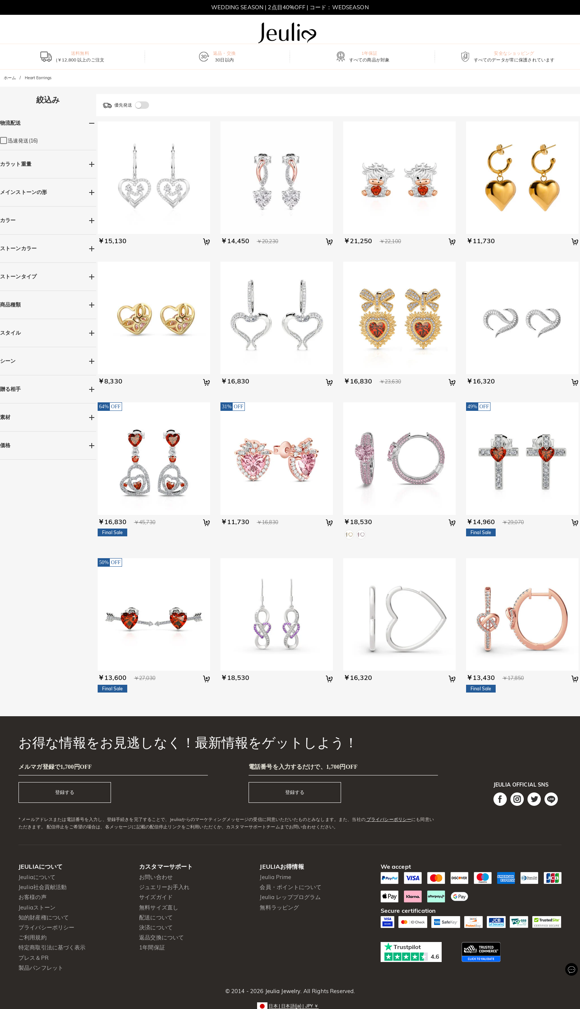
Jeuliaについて (36, 877)
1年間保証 (152, 947)
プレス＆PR (33, 957)
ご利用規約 (32, 937)
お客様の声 (32, 897)
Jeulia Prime (275, 877)
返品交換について (161, 937)
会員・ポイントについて (290, 887)
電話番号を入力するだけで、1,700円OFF (303, 767)
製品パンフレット (40, 967)
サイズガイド (156, 897)
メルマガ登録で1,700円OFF (55, 767)
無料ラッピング (279, 907)
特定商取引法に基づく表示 (52, 947)
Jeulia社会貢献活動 (42, 887)
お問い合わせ (156, 877)
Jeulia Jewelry (281, 991)
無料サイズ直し (158, 907)
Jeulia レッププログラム (290, 897)
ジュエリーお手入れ (164, 887)
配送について (156, 917)
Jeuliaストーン (36, 907)
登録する (64, 792)
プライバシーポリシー (388, 819)
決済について (156, 927)
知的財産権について (43, 917)
